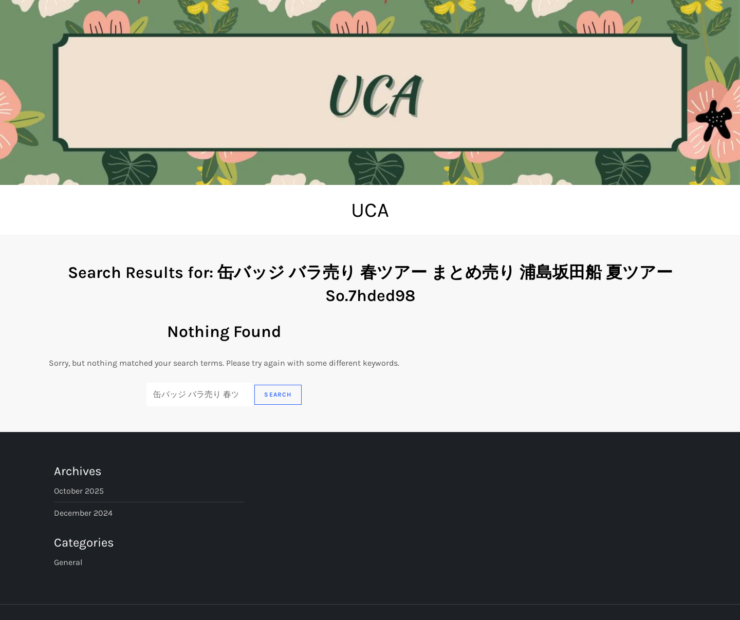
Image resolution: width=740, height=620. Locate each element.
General (68, 562)
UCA (370, 210)
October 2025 (79, 491)
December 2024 (83, 513)
